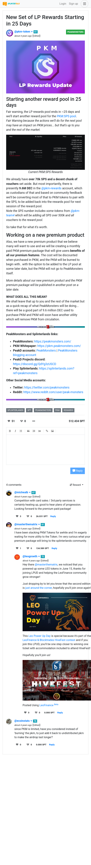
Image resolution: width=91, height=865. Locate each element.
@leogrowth (31, 556)
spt (29, 410)
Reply (78, 470)
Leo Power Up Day (39, 636)
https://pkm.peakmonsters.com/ (59, 346)
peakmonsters (43, 410)
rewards (68, 410)
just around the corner (38, 587)
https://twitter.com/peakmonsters (46, 387)
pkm (57, 410)
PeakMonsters (75, 32)
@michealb (22, 492)
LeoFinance (48, 705)
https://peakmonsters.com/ (52, 341)
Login (63, 3)
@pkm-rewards (51, 188)
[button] (83, 4)
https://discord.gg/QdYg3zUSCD (34, 364)
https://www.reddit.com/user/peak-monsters (53, 392)
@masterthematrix (27, 524)
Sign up (73, 3)
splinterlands (15, 410)
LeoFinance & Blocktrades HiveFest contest (49, 640)
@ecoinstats (23, 720)
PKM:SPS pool (66, 116)
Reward (75, 485)
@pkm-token (23, 31)
